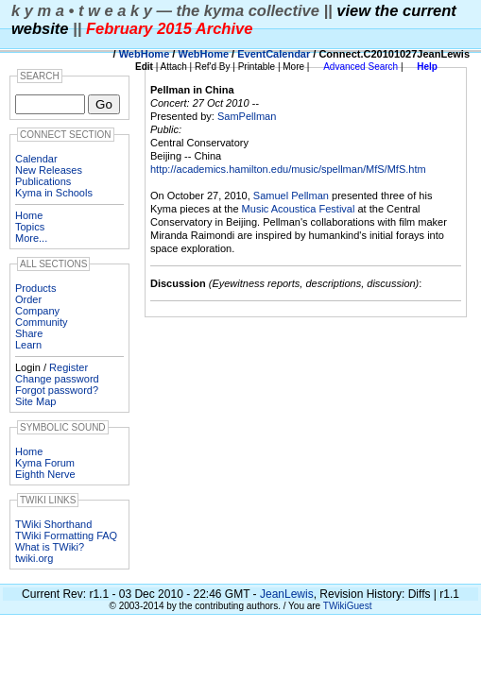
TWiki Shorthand (53, 524)
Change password (57, 378)
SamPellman (246, 116)
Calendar (36, 158)
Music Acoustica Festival (298, 208)
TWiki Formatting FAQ (66, 535)
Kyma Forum (45, 462)
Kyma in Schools (54, 192)
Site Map (35, 401)
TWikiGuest (347, 606)
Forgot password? (56, 390)
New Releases (48, 170)
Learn (28, 344)
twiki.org (34, 558)
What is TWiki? (49, 546)
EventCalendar (273, 54)
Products (35, 288)
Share (29, 333)
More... (31, 238)
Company (37, 310)
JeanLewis (287, 594)
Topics (29, 226)
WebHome (144, 54)
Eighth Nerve (45, 474)
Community (41, 322)
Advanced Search (360, 66)
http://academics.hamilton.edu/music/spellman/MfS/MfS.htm (288, 169)
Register (68, 367)
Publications (43, 181)
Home (29, 215)
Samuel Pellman (291, 195)
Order (28, 299)
